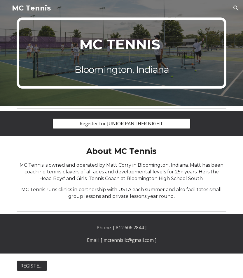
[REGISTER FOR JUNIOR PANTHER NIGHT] (32, 266)
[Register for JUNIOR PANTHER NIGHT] (121, 123)
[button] (236, 8)
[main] (121, 53)
